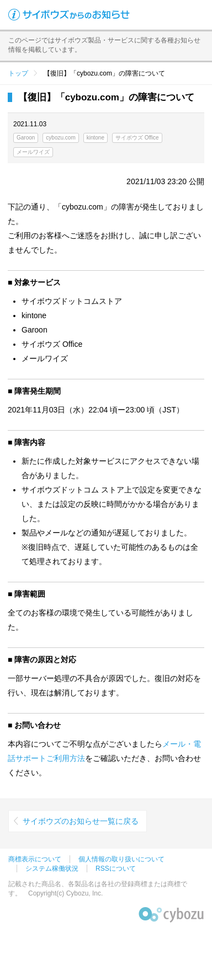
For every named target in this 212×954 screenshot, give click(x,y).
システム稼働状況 (51, 868)
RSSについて (116, 868)
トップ (18, 73)
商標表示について (34, 859)
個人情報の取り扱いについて (121, 859)
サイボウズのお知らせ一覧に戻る (81, 821)
